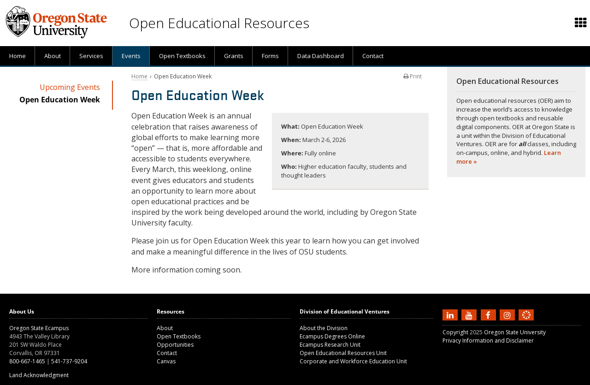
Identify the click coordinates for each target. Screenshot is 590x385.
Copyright (455, 332)
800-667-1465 (27, 361)
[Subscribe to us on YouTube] (470, 314)
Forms (270, 56)
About (52, 56)
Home (17, 56)
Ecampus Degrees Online (332, 336)
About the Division (324, 328)
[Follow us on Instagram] (508, 314)
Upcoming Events (70, 87)
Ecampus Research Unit (330, 345)
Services (91, 56)
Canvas (166, 361)
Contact (373, 56)
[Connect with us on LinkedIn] (451, 314)
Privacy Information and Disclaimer (488, 340)
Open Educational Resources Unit (343, 353)
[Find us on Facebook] (489, 314)
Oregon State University (515, 332)
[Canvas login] (526, 322)
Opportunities (175, 345)
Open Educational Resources (219, 22)
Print (412, 76)
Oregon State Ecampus (39, 328)
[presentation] (580, 23)
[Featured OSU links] (581, 23)
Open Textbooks (182, 56)
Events (131, 56)
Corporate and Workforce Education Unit (353, 361)
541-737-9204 (69, 361)
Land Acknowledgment (39, 375)
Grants (233, 56)
